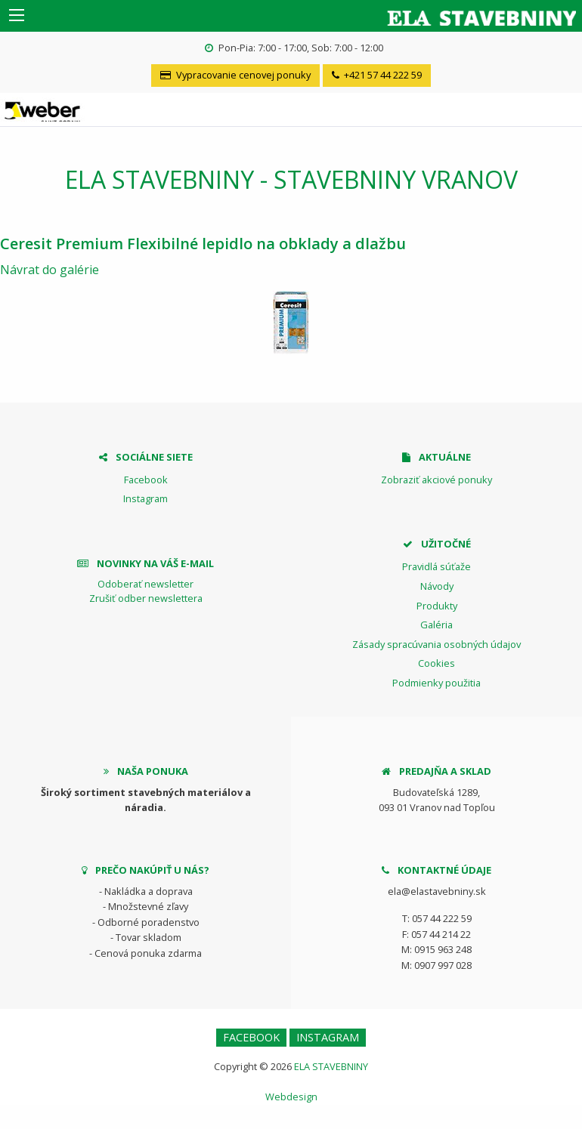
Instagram (145, 498)
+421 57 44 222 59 (377, 75)
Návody (437, 586)
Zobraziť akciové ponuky (436, 479)
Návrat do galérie (49, 269)
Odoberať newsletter (145, 584)
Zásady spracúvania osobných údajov (436, 644)
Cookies (436, 663)
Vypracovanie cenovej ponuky (235, 75)
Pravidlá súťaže (436, 566)
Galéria (436, 624)
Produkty (436, 605)
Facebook (146, 479)
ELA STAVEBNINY (331, 1066)
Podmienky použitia (436, 682)
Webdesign (291, 1096)
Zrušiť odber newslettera (146, 598)
